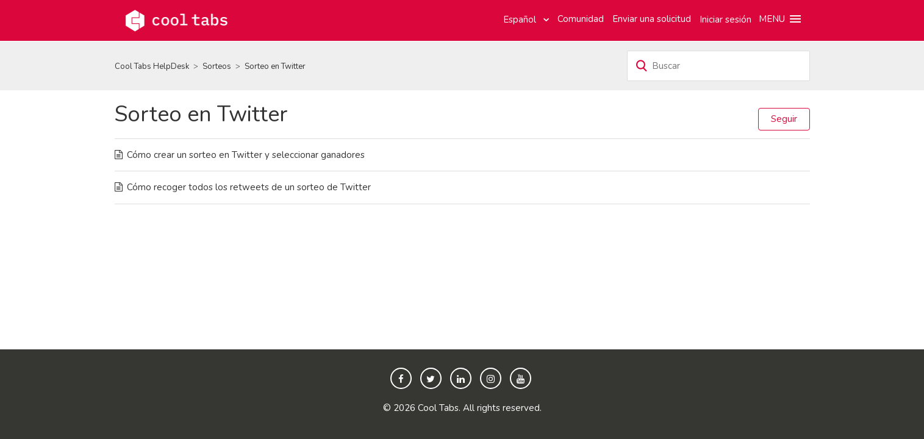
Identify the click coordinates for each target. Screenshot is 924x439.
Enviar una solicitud (651, 19)
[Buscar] (718, 66)
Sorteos (216, 66)
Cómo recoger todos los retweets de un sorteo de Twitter (249, 187)
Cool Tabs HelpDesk (152, 66)
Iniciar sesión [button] (725, 19)
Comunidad (580, 19)
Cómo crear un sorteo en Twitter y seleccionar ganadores (246, 155)
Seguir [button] (784, 119)
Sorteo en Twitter (275, 66)
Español (521, 19)
